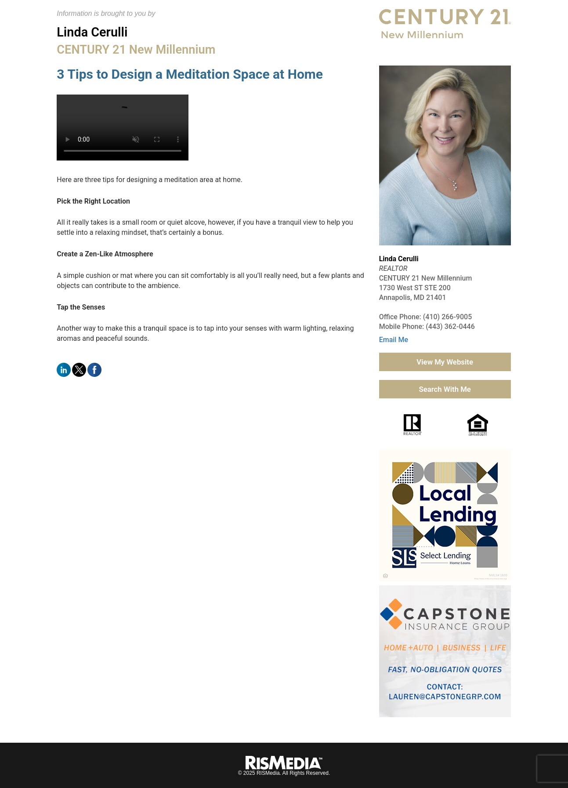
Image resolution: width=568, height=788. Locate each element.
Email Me (393, 340)
